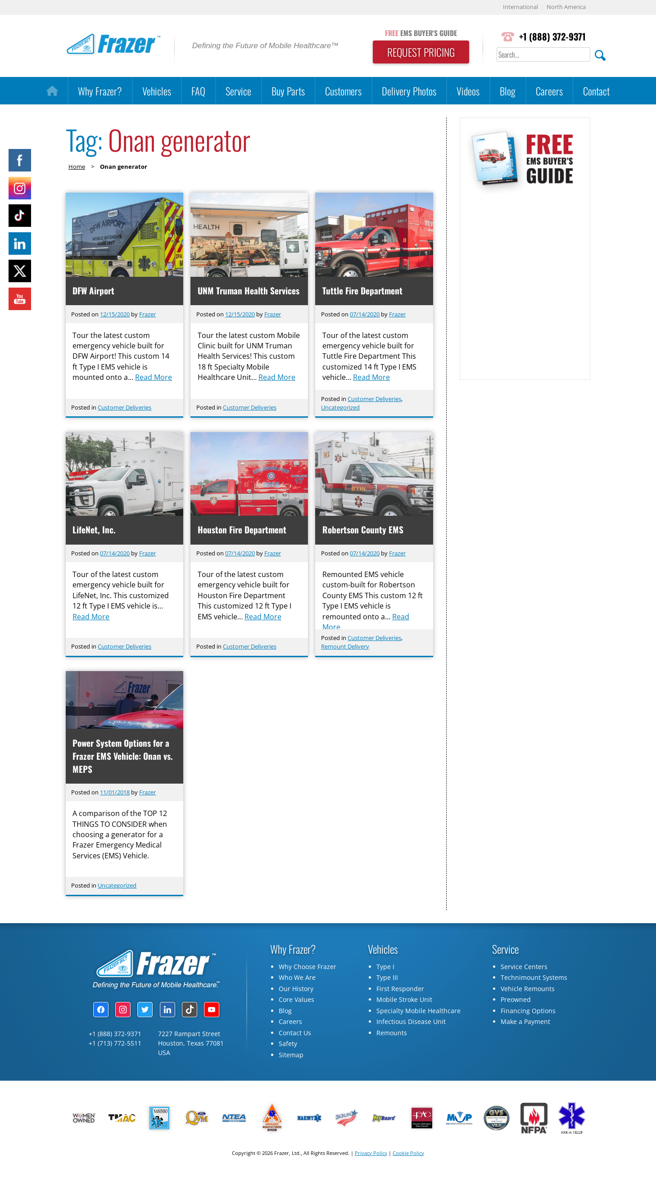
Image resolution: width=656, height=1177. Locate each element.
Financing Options (528, 1011)
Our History (296, 989)
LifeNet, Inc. (94, 530)
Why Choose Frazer (307, 967)
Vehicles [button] (156, 90)
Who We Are (297, 978)
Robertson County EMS (362, 530)
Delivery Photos (409, 90)
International (520, 7)
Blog (508, 90)
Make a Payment (525, 1023)
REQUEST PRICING (418, 52)
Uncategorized (340, 407)
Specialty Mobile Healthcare (418, 1011)
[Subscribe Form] (524, 283)
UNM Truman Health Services (248, 290)
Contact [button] (596, 90)
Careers (549, 90)
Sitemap (291, 1055)
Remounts (391, 1033)
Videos (468, 90)
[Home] (52, 91)
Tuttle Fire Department (362, 290)
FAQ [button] (198, 90)
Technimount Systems (534, 978)
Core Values (296, 1001)
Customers (343, 90)
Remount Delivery (345, 647)
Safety (288, 1045)
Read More (154, 379)
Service (238, 90)
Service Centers (524, 967)
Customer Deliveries (124, 407)
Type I (385, 967)
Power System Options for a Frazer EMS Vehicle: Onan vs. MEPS (123, 756)
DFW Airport (94, 290)
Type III (387, 978)
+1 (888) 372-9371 (552, 37)
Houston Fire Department (242, 530)
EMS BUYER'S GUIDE (418, 32)
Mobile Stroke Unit (404, 1001)
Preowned (516, 1001)
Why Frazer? (100, 90)
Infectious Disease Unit (411, 1023)
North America (566, 7)
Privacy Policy (371, 1153)
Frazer (147, 314)
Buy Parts (288, 90)
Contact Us (295, 1033)
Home (76, 166)
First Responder (400, 989)
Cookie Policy (408, 1153)
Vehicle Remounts (528, 989)
